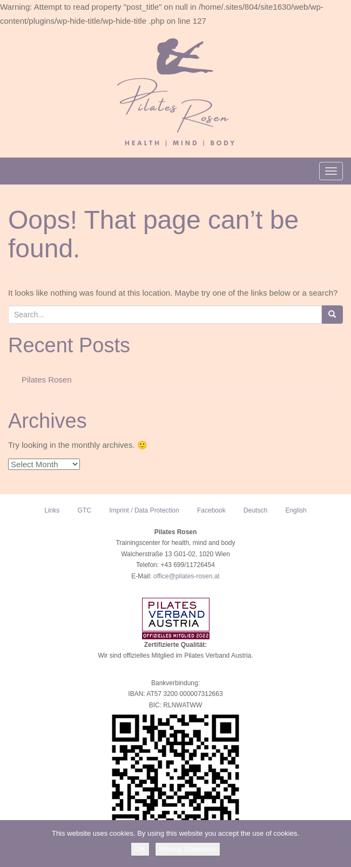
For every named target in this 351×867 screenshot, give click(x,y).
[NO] (337, 843)
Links (51, 510)
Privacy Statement (188, 849)
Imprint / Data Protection (144, 510)
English (295, 510)
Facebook (211, 510)
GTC (84, 510)
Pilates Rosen (47, 379)
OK (140, 849)
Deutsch (255, 510)
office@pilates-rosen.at (186, 576)
